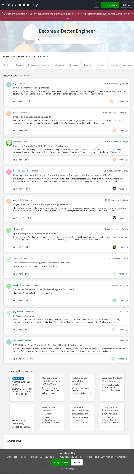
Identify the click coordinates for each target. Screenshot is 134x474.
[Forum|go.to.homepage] (22, 5)
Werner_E (17, 200)
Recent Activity (10, 75)
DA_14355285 (19, 171)
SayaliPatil (17, 258)
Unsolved (24, 75)
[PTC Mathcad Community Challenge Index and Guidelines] (21, 417)
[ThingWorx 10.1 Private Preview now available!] (112, 417)
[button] (67, 468)
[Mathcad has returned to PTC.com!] (52, 417)
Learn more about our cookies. (114, 457)
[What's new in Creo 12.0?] (21, 388)
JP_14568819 (18, 312)
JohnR (15, 112)
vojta (15, 83)
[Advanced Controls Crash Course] (112, 388)
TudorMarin (18, 341)
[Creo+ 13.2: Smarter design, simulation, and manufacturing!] (82, 417)
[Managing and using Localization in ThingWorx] (52, 388)
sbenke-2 (17, 285)
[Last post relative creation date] (121, 101)
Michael (16, 142)
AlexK (15, 229)
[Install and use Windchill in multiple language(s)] (82, 388)
